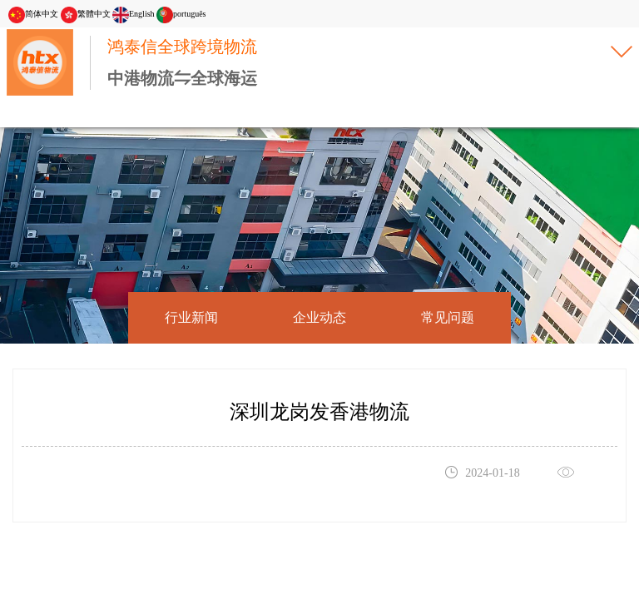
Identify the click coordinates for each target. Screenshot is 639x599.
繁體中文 (86, 13)
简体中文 (33, 13)
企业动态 (319, 317)
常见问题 (447, 317)
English (133, 13)
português (181, 13)
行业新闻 (191, 317)
